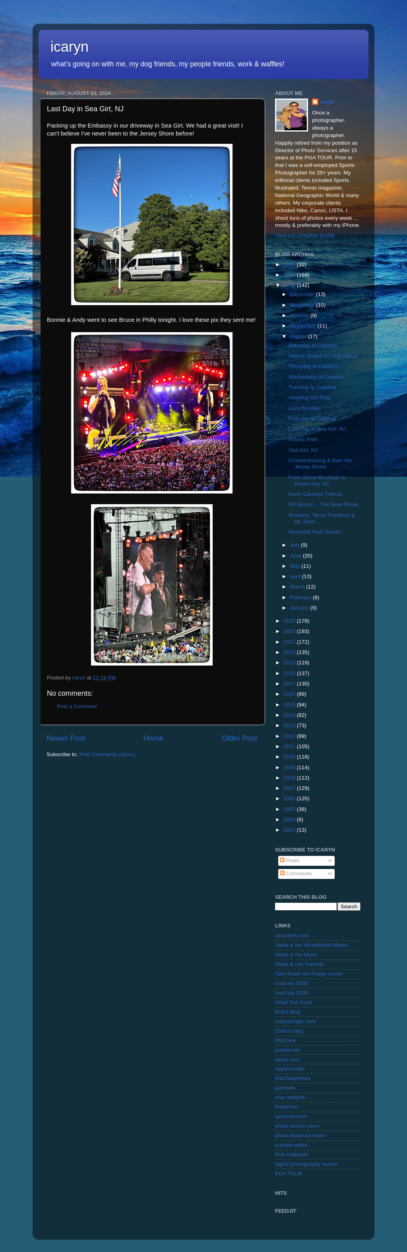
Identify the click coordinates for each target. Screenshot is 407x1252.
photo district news (297, 1126)
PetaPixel (286, 1107)
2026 (290, 264)
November (303, 305)
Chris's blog (289, 1031)
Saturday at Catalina (313, 345)
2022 (290, 631)
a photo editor (291, 1145)
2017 (290, 684)
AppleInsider (290, 1069)
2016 (290, 694)
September (304, 326)
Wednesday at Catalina (316, 377)
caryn (327, 102)
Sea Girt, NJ (303, 450)
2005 (290, 809)
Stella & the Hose (295, 955)
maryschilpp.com (295, 1021)
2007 (290, 788)
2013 (290, 725)
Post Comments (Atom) (107, 754)
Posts (290, 860)
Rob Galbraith (291, 1154)
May (295, 566)
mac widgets (290, 1097)
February (301, 597)
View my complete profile (305, 235)
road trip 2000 (291, 993)
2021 (290, 642)
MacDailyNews (292, 1078)
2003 (290, 830)
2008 (290, 778)
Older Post (239, 738)
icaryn (69, 47)
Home (153, 738)
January (300, 608)
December (303, 294)
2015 (290, 705)
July (295, 545)
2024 (290, 285)
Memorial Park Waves (315, 532)
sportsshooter (291, 1116)
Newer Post (66, 738)
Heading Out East (310, 398)
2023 (290, 621)
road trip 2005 (291, 983)
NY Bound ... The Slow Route (324, 504)
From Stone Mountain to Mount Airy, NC (317, 480)
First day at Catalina (312, 419)
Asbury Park (303, 439)
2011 (290, 746)
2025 (290, 275)
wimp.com (287, 1059)
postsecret (287, 1050)
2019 (290, 663)
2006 (290, 798)
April (296, 576)
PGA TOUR (288, 1174)
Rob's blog (287, 1012)
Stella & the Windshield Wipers (312, 945)
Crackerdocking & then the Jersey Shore (320, 463)
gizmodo (285, 1088)
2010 (290, 757)
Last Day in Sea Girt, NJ (317, 429)
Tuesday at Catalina (312, 387)
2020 (290, 652)
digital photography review (306, 1164)
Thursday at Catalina (313, 366)
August (299, 336)
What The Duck (293, 1002)
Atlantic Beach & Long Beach (323, 356)
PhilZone (285, 1040)
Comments (296, 874)
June (296, 556)
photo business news (300, 1135)
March (298, 587)
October (300, 315)
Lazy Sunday (304, 408)
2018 (290, 673)
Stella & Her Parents (299, 964)
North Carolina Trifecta (315, 494)
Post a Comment (77, 706)
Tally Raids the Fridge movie (309, 974)
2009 (290, 767)
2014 (290, 715)
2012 (290, 736)
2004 (290, 819)
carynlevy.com (292, 936)
